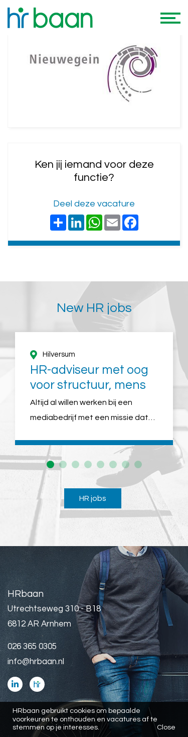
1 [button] (50, 464)
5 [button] (100, 464)
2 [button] (63, 464)
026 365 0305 (32, 646)
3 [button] (75, 464)
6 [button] (113, 464)
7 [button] (125, 464)
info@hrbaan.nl (36, 661)
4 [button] (88, 464)
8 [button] (138, 464)
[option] (94, 388)
